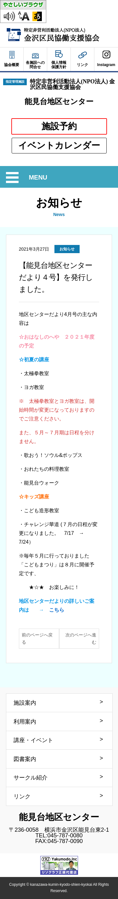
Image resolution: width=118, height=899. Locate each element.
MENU (39, 177)
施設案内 (25, 703)
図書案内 (25, 759)
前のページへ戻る (37, 638)
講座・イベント (33, 740)
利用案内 (25, 722)
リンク (22, 796)
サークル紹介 (31, 777)
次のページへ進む (80, 638)
